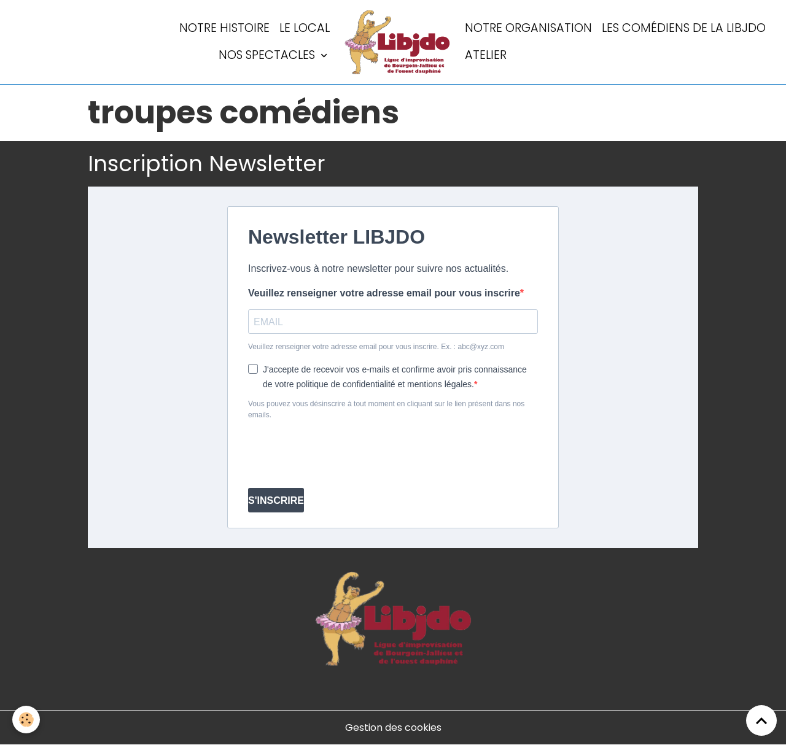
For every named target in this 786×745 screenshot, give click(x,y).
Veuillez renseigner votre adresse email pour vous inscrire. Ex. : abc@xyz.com (376, 346)
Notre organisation (528, 28)
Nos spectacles (268, 55)
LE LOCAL (304, 28)
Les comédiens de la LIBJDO (684, 28)
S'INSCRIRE (276, 500)
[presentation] (341, 454)
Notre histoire (224, 28)
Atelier (486, 55)
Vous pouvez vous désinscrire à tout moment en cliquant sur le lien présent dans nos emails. (386, 409)
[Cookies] (26, 719)
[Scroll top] (761, 720)
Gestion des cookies (393, 727)
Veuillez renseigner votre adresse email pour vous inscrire (384, 293)
